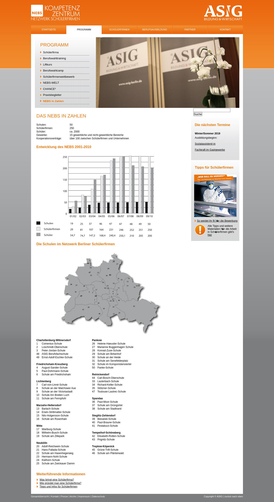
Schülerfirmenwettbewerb (58, 76)
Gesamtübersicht (40, 496)
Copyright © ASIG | (214, 496)
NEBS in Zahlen (53, 101)
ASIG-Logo (223, 13)
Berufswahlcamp (53, 70)
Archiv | (74, 496)
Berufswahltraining (54, 58)
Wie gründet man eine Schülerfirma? (60, 483)
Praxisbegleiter (52, 95)
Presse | (65, 496)
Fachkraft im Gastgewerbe (210, 149)
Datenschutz (98, 496)
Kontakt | (56, 496)
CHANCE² (49, 89)
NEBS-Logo (58, 13)
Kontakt (225, 29)
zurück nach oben (233, 496)
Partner (190, 29)
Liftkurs (47, 64)
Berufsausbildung (154, 29)
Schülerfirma (51, 52)
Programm (84, 29)
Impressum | (85, 496)
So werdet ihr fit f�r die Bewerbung (217, 220)
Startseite (49, 29)
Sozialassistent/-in (205, 143)
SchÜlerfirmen (119, 29)
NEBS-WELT (51, 82)
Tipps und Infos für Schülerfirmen (58, 486)
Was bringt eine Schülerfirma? (57, 479)
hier (210, 234)
